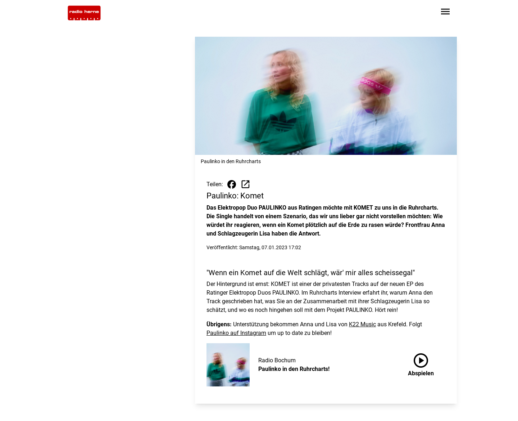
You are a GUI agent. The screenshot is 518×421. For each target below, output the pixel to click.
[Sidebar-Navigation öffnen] (445, 13)
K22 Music (362, 324)
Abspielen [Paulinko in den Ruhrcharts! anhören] (421, 363)
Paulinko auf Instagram (236, 333)
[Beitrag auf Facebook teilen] (231, 184)
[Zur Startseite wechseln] (84, 13)
